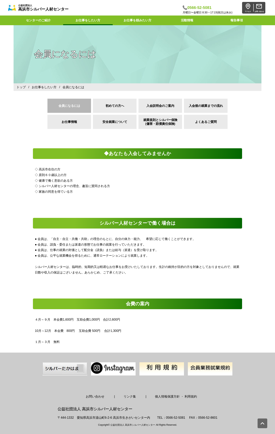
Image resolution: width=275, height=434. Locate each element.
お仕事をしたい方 (88, 20)
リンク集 (130, 396)
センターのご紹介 (38, 20)
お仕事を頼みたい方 (137, 20)
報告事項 (236, 20)
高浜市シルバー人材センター (43, 7)
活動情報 (187, 20)
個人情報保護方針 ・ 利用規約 (176, 396)
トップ (21, 87)
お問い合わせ (95, 396)
